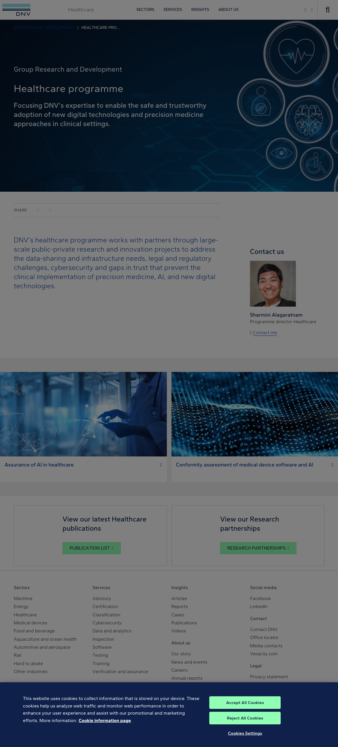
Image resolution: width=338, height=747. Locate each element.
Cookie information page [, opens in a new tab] (105, 727)
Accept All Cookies (245, 709)
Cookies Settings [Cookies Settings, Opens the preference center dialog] (245, 740)
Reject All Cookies (245, 725)
